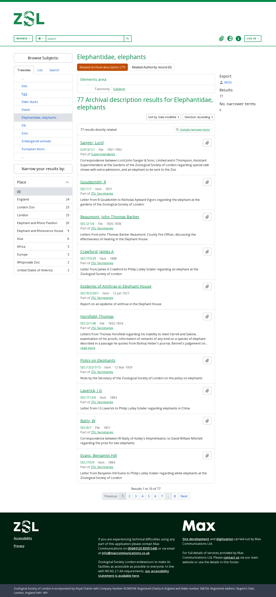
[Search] (85, 38)
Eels (24, 86)
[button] (221, 38)
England (43, 200)
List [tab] (40, 70)
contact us (231, 557)
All (19, 191)
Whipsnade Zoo (43, 263)
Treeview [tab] (23, 70)
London (43, 216)
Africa (43, 247)
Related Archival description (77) (102, 67)
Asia (43, 239)
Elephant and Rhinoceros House (43, 232)
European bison (33, 149)
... (22, 78)
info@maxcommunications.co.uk (126, 553)
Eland (26, 110)
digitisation (224, 539)
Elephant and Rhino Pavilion (43, 224)
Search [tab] (54, 70)
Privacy (19, 546)
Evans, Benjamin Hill (98, 455)
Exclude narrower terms (193, 129)
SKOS (225, 82)
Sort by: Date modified (162, 117)
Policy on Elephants (97, 360)
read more (87, 348)
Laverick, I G (91, 390)
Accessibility (23, 538)
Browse (22, 38)
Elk (24, 125)
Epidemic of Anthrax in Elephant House (115, 286)
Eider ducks (30, 102)
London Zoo (43, 208)
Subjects (119, 89)
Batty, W (87, 420)
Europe (43, 255)
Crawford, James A (97, 251)
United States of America (43, 271)
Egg (24, 94)
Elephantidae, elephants (39, 117)
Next (184, 496)
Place (21, 182)
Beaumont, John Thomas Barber (109, 216)
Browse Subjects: (43, 57)
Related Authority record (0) (152, 67)
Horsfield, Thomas (97, 316)
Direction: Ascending (198, 117)
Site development (195, 539)
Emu (25, 133)
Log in (252, 38)
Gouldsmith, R (93, 182)
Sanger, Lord (92, 142)
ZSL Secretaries (102, 193)
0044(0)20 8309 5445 (142, 548)
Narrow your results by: (43, 168)
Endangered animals (36, 141)
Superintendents (103, 154)
